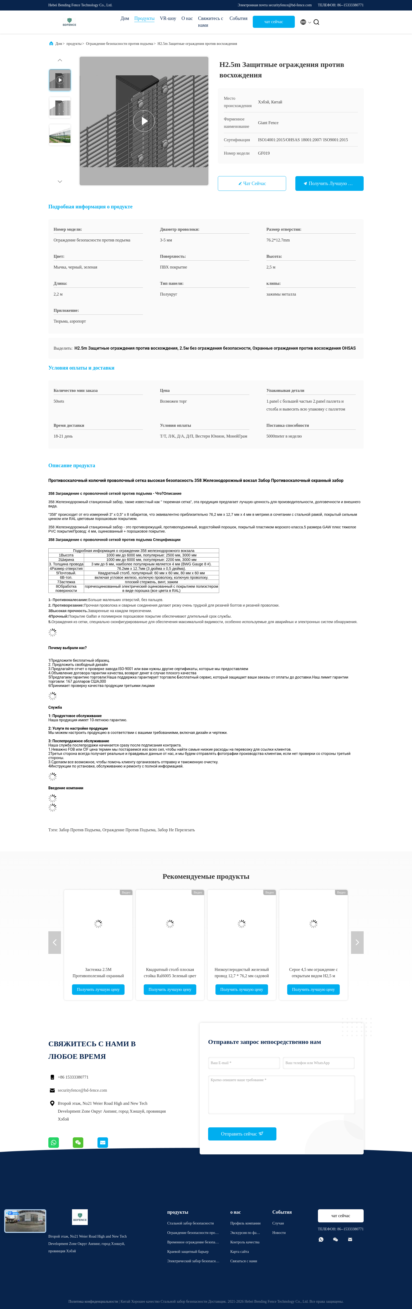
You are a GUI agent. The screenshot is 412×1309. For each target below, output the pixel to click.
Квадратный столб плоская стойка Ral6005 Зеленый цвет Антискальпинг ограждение (170, 975)
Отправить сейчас (242, 1134)
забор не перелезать (176, 830)
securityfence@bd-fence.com (82, 1090)
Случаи (278, 1223)
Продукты (144, 18)
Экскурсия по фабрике (245, 1233)
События (239, 18)
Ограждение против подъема (129, 830)
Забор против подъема (79, 830)
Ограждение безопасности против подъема (119, 44)
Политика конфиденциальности (93, 1301)
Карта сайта (239, 1252)
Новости (279, 1233)
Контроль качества (244, 1242)
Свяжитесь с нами (210, 22)
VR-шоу (168, 18)
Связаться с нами (243, 1261)
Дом (125, 18)
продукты (73, 44)
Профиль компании (245, 1223)
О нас (187, 18)
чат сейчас (273, 22)
